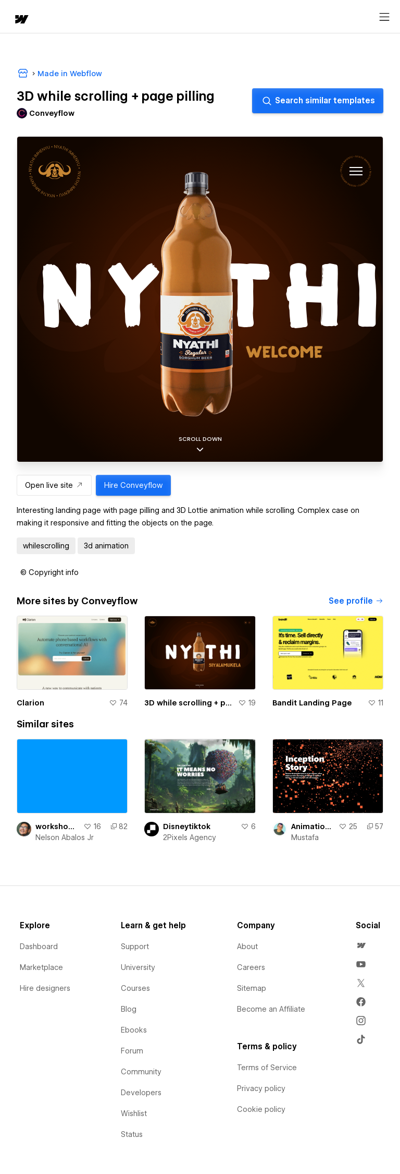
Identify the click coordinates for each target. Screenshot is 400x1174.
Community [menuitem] (141, 1072)
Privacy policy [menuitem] (261, 1088)
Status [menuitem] (132, 1134)
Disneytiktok (186, 826)
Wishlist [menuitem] (134, 1113)
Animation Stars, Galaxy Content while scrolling (312, 826)
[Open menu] (384, 17)
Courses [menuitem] (135, 988)
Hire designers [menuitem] (45, 988)
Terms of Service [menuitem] (267, 1067)
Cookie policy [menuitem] (261, 1109)
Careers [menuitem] (251, 967)
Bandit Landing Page (312, 703)
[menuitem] (361, 945)
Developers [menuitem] (141, 1092)
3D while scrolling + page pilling (188, 703)
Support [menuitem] (135, 946)
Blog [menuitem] (128, 1009)
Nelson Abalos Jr (64, 837)
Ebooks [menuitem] (134, 1030)
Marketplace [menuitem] (41, 967)
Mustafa (305, 837)
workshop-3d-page (57, 826)
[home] (20, 20)
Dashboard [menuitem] (39, 946)
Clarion (30, 703)
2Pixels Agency (189, 837)
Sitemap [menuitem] (251, 988)
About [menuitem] (247, 946)
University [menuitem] (138, 967)
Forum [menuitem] (132, 1051)
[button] (49, 572)
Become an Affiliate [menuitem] (271, 1009)
